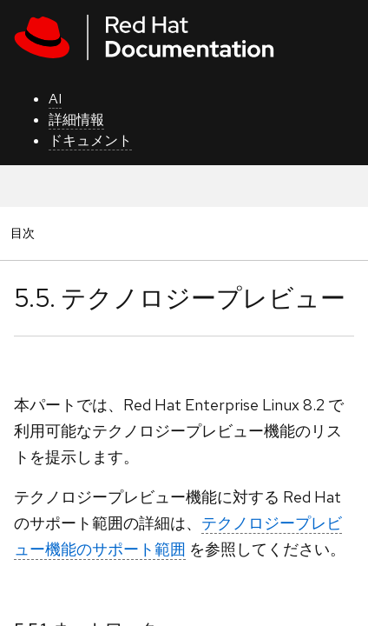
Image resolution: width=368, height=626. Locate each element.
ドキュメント (90, 140)
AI (55, 99)
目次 (25, 232)
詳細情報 (76, 119)
